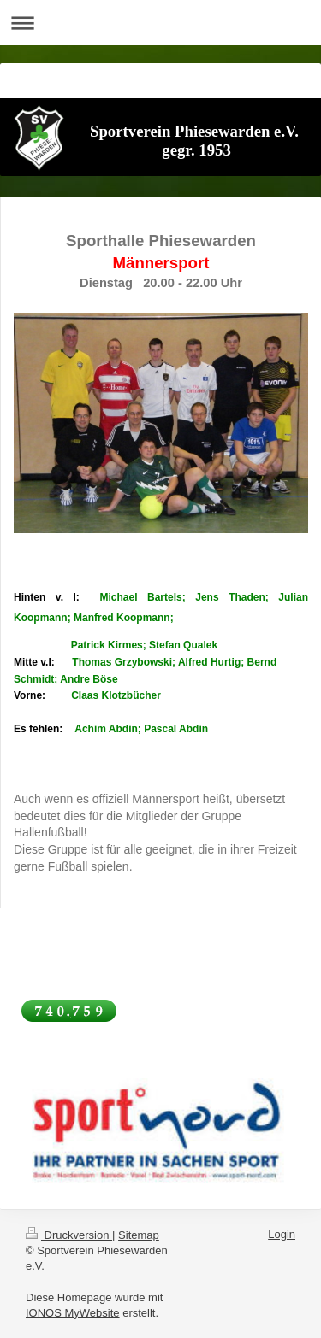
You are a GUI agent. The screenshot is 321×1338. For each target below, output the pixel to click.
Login (281, 1234)
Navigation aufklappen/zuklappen (160, 22)
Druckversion (69, 1235)
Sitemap (138, 1235)
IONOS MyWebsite (73, 1312)
